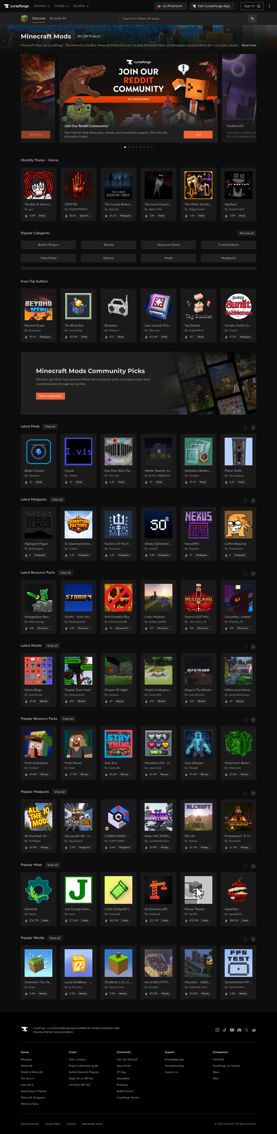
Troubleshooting (174, 1066)
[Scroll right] (253, 428)
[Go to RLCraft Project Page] (198, 826)
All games (26, 1059)
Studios (81, 6)
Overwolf (218, 1059)
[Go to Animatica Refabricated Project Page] (198, 461)
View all (50, 426)
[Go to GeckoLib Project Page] (38, 899)
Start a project (77, 1059)
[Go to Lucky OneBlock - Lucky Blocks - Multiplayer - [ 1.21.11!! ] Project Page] (78, 972)
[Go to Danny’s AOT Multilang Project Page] (198, 607)
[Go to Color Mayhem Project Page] (158, 607)
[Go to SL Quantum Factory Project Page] (78, 534)
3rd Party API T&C (80, 1085)
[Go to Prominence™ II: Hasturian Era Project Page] (238, 826)
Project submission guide (83, 1066)
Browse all (247, 233)
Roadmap (122, 1085)
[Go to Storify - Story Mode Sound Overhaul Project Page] (78, 607)
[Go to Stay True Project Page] (118, 753)
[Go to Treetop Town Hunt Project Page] (78, 680)
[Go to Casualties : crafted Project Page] (238, 607)
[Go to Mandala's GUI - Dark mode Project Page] (158, 753)
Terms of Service (30, 1124)
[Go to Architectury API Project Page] (158, 899)
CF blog (121, 1072)
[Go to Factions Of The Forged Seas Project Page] (118, 534)
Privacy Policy (52, 1124)
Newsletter (123, 1078)
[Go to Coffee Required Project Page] (238, 534)
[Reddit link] (254, 1030)
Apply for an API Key (81, 1078)
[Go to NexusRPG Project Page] (198, 534)
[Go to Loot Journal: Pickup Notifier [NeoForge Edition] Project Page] (158, 315)
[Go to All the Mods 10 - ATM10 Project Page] (38, 826)
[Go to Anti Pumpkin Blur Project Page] (118, 607)
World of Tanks (30, 1104)
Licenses (71, 1124)
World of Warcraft (32, 1072)
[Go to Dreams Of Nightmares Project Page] (118, 680)
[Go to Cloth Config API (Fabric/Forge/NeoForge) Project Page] (118, 899)
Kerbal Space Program (34, 1091)
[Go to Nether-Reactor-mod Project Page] (158, 461)
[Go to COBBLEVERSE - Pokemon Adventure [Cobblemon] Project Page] (118, 826)
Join (198, 134)
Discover (39, 18)
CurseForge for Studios (226, 1066)
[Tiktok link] (224, 1030)
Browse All (58, 18)
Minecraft (26, 1066)
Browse (42, 6)
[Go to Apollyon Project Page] (238, 194)
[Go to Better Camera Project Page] (38, 461)
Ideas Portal (124, 1066)
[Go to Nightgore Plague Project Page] (38, 534)
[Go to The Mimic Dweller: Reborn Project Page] (198, 194)
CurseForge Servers (128, 1097)
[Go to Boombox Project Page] (118, 315)
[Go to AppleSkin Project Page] (238, 899)
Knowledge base (174, 1059)
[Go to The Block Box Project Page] (78, 315)
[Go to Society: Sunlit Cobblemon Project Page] (238, 315)
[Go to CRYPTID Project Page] (78, 194)
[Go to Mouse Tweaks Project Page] (198, 899)
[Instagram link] (217, 1030)
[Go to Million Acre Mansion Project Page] (238, 680)
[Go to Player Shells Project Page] (238, 461)
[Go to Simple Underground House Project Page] (158, 680)
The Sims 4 (27, 1078)
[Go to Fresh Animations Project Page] (38, 753)
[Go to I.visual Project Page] (78, 461)
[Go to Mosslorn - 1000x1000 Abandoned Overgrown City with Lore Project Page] (198, 972)
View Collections (50, 396)
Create (61, 6)
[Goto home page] (17, 6)
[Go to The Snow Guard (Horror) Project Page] (158, 194)
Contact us (171, 1072)
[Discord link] (239, 1030)
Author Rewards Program (84, 1072)
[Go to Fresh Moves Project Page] (78, 753)
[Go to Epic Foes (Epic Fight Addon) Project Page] (118, 461)
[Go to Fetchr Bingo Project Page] (38, 680)
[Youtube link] (232, 1030)
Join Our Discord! (127, 1059)
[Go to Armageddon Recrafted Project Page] (38, 607)
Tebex (216, 1072)
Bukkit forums (125, 1091)
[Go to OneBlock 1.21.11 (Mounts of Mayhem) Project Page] (118, 972)
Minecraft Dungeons (33, 1097)
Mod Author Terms (92, 1124)
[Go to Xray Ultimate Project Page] (198, 753)
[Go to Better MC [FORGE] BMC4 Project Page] (158, 826)
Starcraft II (27, 1085)
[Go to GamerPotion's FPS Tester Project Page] (238, 972)
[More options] (269, 6)
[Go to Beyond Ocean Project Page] (38, 315)
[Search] (252, 18)
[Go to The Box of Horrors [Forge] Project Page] (38, 194)
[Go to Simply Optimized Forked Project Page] (158, 534)
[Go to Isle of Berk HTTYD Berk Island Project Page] (158, 972)
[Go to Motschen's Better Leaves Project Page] (238, 753)
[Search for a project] (184, 18)
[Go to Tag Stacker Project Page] (198, 315)
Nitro (216, 1078)
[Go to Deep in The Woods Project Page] (198, 680)
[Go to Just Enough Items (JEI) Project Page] (78, 899)
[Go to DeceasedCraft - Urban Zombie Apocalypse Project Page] (78, 826)
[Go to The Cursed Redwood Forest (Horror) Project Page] (118, 194)
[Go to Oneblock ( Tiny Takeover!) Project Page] (38, 972)
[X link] (246, 1030)
